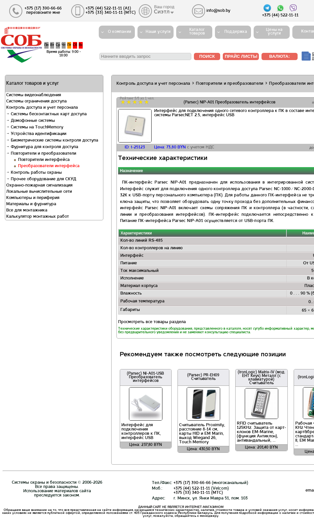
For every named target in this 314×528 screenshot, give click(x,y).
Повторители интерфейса (44, 160)
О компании (119, 31)
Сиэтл (162, 12)
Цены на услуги (274, 31)
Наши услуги (158, 31)
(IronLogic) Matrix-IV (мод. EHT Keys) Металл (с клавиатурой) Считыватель (261, 378)
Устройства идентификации (36, 134)
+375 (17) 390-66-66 (192, 483)
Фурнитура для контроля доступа (42, 147)
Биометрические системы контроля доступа (52, 141)
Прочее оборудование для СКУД (41, 179)
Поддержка (235, 31)
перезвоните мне (43, 13)
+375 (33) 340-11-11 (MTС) (198, 493)
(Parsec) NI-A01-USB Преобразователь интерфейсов (145, 377)
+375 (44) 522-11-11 (192, 489)
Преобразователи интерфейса (48, 166)
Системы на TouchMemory (34, 127)
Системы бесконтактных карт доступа (46, 114)
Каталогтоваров (197, 31)
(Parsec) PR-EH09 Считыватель (203, 377)
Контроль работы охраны (34, 173)
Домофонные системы (30, 121)
